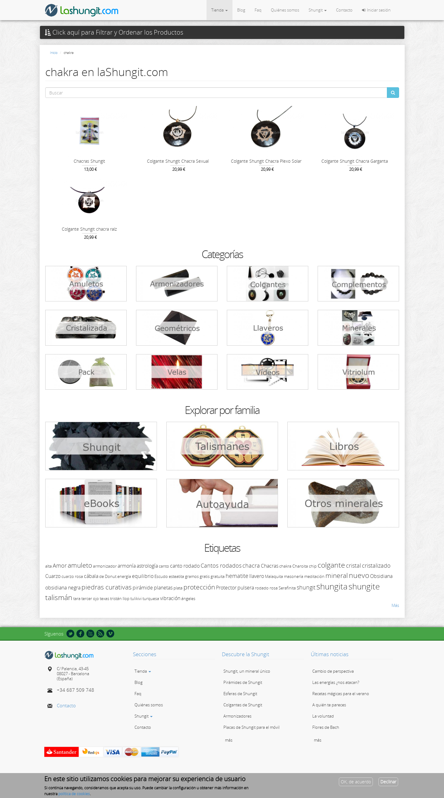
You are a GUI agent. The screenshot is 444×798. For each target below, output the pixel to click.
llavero (256, 576)
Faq (258, 10)
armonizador (105, 566)
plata (178, 588)
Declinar (388, 783)
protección (199, 587)
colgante (331, 565)
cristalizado (376, 565)
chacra (251, 565)
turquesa (151, 598)
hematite (237, 575)
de (101, 576)
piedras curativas (106, 587)
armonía (127, 565)
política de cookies (74, 795)
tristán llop (119, 598)
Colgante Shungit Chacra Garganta (354, 161)
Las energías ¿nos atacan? (335, 682)
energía (124, 576)
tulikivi (136, 598)
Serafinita (287, 588)
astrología (147, 565)
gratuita (218, 576)
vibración (170, 598)
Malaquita (274, 576)
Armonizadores (237, 716)
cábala (91, 576)
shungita (332, 586)
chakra (285, 566)
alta (48, 566)
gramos (192, 576)
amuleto (80, 565)
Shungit (318, 10)
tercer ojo (90, 598)
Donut (110, 576)
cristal (353, 565)
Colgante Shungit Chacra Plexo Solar (266, 161)
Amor (60, 565)
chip (313, 566)
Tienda (219, 10)
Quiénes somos (285, 10)
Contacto (344, 10)
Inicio (53, 52)
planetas (163, 587)
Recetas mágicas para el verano (340, 693)
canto (164, 566)
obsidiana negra (63, 587)
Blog (241, 10)
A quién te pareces (329, 705)
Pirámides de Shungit (242, 682)
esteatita (176, 576)
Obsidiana (381, 576)
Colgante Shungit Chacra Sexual (178, 161)
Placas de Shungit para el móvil (251, 727)
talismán (58, 597)
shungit (306, 587)
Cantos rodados (221, 565)
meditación (314, 576)
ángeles (188, 598)
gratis (205, 576)
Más (395, 605)
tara (77, 598)
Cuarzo (53, 576)
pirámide (143, 587)
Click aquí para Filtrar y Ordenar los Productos (114, 32)
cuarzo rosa (72, 576)
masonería (293, 576)
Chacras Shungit (89, 161)
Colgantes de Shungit (242, 705)
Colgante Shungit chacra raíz (89, 229)
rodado (262, 588)
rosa (274, 588)
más (228, 740)
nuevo (359, 575)
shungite (364, 586)
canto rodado (185, 565)
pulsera (245, 587)
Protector (226, 587)
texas (104, 598)
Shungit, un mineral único (246, 671)
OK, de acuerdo (356, 783)
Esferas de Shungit (240, 693)
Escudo (161, 576)
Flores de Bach (325, 727)
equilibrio (143, 576)
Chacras (269, 565)
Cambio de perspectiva (333, 671)
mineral (336, 575)
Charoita (300, 566)
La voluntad (323, 716)
